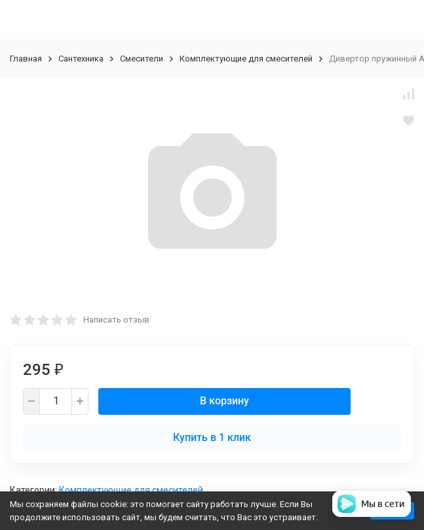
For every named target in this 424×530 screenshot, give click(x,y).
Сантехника (81, 58)
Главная (26, 58)
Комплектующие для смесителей (246, 58)
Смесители (141, 58)
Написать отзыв (116, 320)
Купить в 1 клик (212, 437)
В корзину (224, 401)
